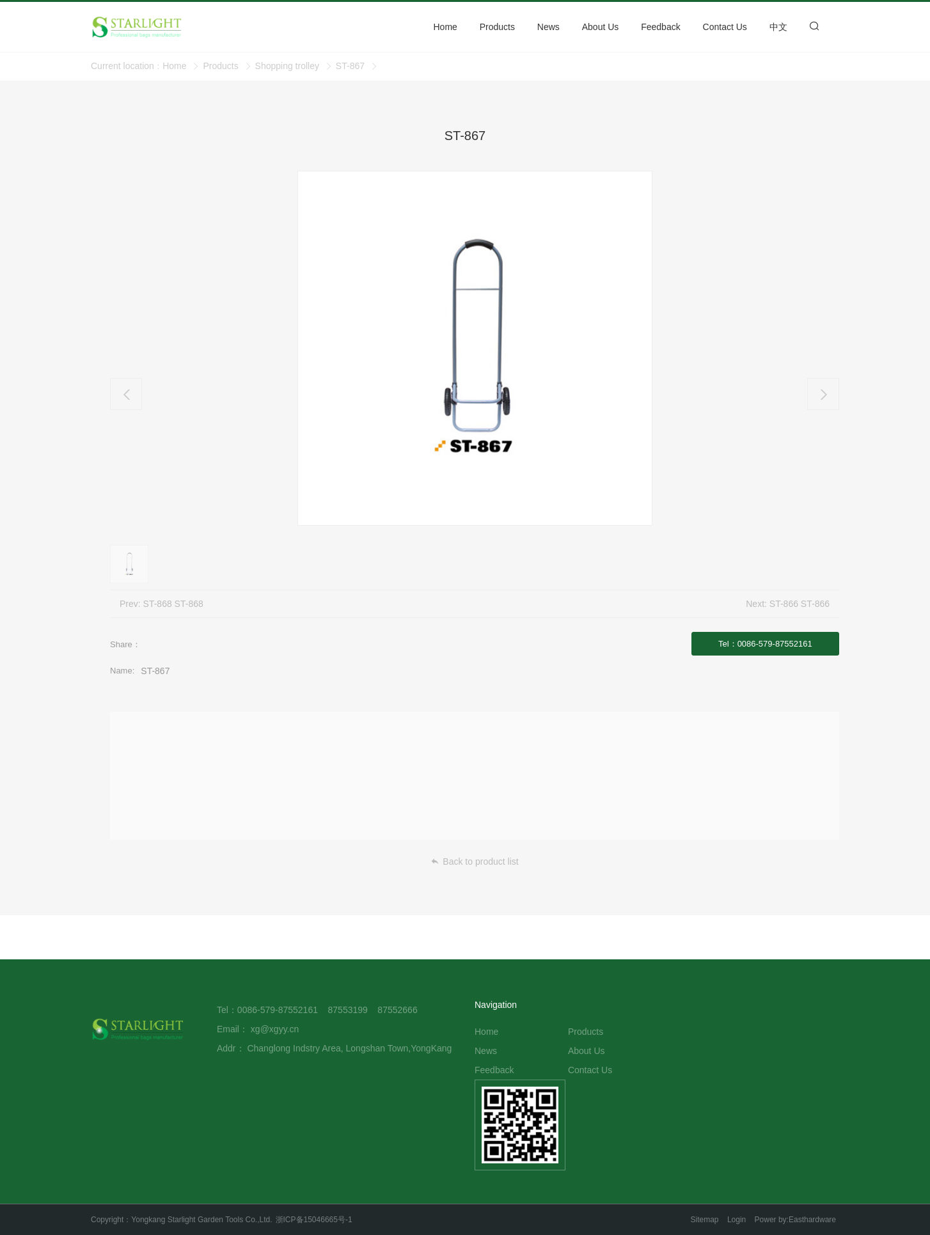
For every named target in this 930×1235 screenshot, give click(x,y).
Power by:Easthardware (795, 1219)
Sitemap (705, 1219)
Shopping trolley (287, 66)
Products (220, 66)
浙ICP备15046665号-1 (314, 1219)
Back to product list (474, 861)
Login (736, 1219)
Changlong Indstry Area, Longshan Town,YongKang (349, 1048)
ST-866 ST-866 (799, 604)
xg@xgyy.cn (275, 1029)
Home (174, 66)
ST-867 (350, 66)
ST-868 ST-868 (173, 604)
